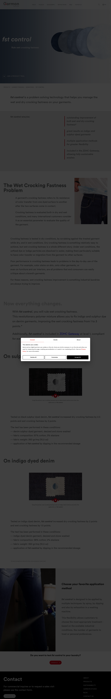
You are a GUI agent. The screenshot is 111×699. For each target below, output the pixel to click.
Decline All (33, 357)
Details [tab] (55, 339)
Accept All (78, 357)
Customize (55, 357)
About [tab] (78, 339)
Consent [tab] (32, 339)
